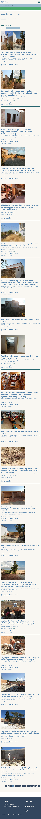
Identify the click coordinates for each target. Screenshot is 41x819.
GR (21, 2)
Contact (6, 802)
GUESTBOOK (28, 802)
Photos (3, 19)
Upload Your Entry (9, 8)
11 (33, 786)
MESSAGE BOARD (30, 806)
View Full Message (8, 61)
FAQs (26, 811)
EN (19, 2)
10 (30, 786)
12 (36, 786)
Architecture (8, 66)
